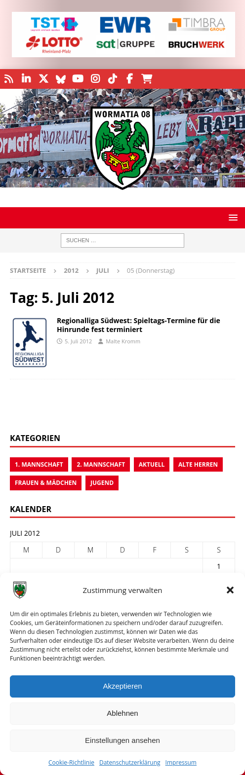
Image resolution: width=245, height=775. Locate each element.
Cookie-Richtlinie (71, 762)
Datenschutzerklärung (130, 762)
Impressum (181, 762)
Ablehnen (122, 713)
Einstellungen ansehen (122, 740)
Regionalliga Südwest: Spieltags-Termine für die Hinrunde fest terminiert (138, 325)
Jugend (102, 483)
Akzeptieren (122, 686)
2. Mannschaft (101, 464)
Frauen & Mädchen (46, 483)
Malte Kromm (123, 341)
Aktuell (152, 464)
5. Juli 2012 (78, 341)
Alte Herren (198, 464)
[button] (230, 590)
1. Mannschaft (39, 464)
